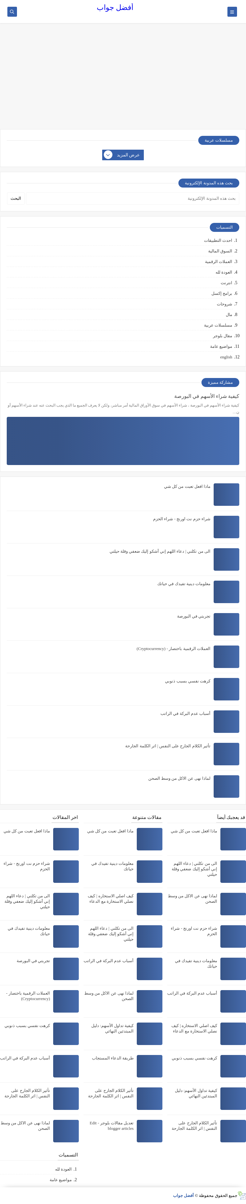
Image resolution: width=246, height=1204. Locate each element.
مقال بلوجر (222, 335)
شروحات (224, 304)
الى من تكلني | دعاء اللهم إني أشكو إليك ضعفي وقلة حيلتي (160, 551)
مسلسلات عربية (218, 325)
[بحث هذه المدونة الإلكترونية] (132, 198)
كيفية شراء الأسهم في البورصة (206, 396)
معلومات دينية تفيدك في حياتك (183, 583)
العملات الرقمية (218, 261)
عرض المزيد (122, 155)
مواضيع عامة (221, 346)
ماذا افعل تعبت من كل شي (187, 486)
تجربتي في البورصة (194, 616)
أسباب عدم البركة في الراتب (185, 713)
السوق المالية (220, 251)
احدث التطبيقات (218, 240)
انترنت (226, 282)
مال (229, 314)
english (226, 357)
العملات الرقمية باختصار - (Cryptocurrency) (173, 648)
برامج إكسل (221, 293)
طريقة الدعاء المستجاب (113, 1058)
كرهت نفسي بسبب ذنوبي (187, 681)
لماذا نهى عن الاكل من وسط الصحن (179, 778)
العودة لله (224, 272)
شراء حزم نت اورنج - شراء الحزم (181, 518)
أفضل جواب (115, 8)
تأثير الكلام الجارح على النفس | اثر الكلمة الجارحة (167, 745)
